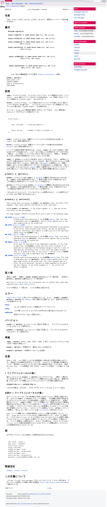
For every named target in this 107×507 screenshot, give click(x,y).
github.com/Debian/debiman (24, 503)
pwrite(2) (41, 185)
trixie (7, 6)
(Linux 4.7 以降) (15, 217)
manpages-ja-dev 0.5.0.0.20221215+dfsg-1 (39, 494)
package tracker (79, 15)
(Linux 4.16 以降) (16, 255)
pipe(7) (46, 163)
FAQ (26, 3)
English (76, 44)
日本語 (76, 53)
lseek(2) (28, 299)
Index (8, 3)
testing (76, 34)
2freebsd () (80, 70)
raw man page (79, 18)
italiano (76, 50)
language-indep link (81, 12)
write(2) (10, 146)
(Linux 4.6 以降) (15, 225)
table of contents (80, 23)
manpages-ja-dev (14, 6)
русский (77, 59)
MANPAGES (8, 0)
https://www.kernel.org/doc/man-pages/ (54, 482)
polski (76, 56)
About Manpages (17, 3)
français (77, 47)
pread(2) (39, 177)
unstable (77, 36)
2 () (78, 67)
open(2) (33, 167)
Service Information (36, 3)
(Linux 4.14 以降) (16, 242)
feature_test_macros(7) (47, 74)
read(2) (9, 141)
